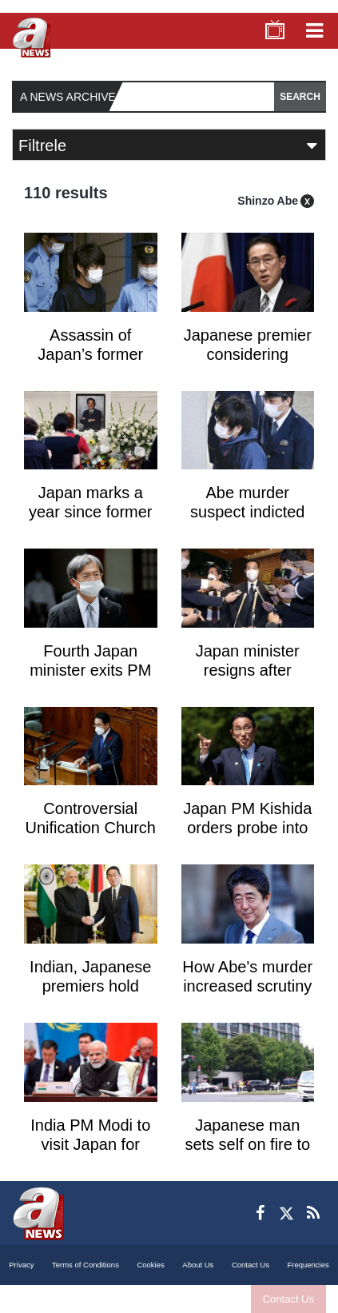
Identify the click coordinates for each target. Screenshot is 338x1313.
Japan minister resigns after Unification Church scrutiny (247, 679)
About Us (197, 1264)
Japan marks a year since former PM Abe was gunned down (91, 521)
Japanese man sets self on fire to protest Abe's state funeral (247, 1153)
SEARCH (300, 96)
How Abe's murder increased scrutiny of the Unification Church (247, 995)
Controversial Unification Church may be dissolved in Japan (91, 837)
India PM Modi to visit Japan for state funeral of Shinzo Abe (90, 1153)
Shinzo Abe (267, 200)
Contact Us (288, 1299)
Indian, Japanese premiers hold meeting (90, 986)
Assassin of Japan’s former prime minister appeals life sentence (90, 365)
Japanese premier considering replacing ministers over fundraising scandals (248, 365)
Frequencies (307, 1264)
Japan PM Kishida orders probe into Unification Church (247, 828)
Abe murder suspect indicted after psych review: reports (247, 521)
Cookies (150, 1264)
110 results (66, 193)
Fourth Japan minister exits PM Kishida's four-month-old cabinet (90, 679)
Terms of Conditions (85, 1264)
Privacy (21, 1264)
